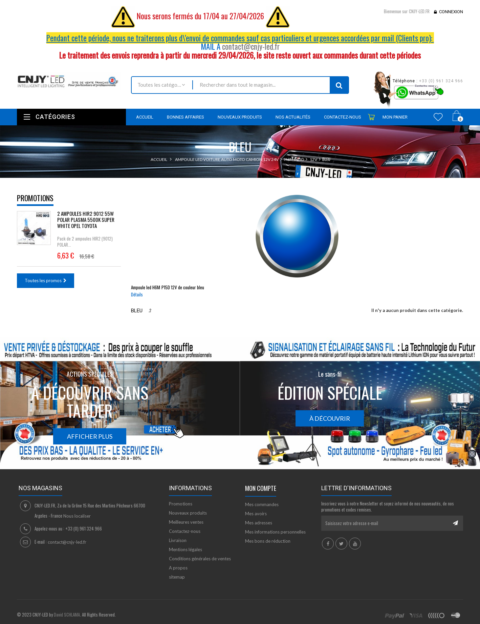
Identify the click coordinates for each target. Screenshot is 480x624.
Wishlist (438, 117)
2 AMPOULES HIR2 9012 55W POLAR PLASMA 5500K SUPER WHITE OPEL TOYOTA (85, 219)
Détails (137, 294)
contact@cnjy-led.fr (251, 46)
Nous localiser (77, 516)
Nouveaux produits (188, 513)
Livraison (178, 540)
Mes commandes (262, 504)
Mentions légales (185, 549)
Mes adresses (258, 522)
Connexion (451, 11)
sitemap (177, 577)
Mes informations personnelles (275, 532)
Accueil (159, 159)
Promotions (35, 197)
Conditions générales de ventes (200, 558)
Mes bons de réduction (267, 541)
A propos (178, 567)
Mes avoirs (256, 513)
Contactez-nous (184, 531)
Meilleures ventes (186, 522)
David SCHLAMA (67, 614)
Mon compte (260, 488)
